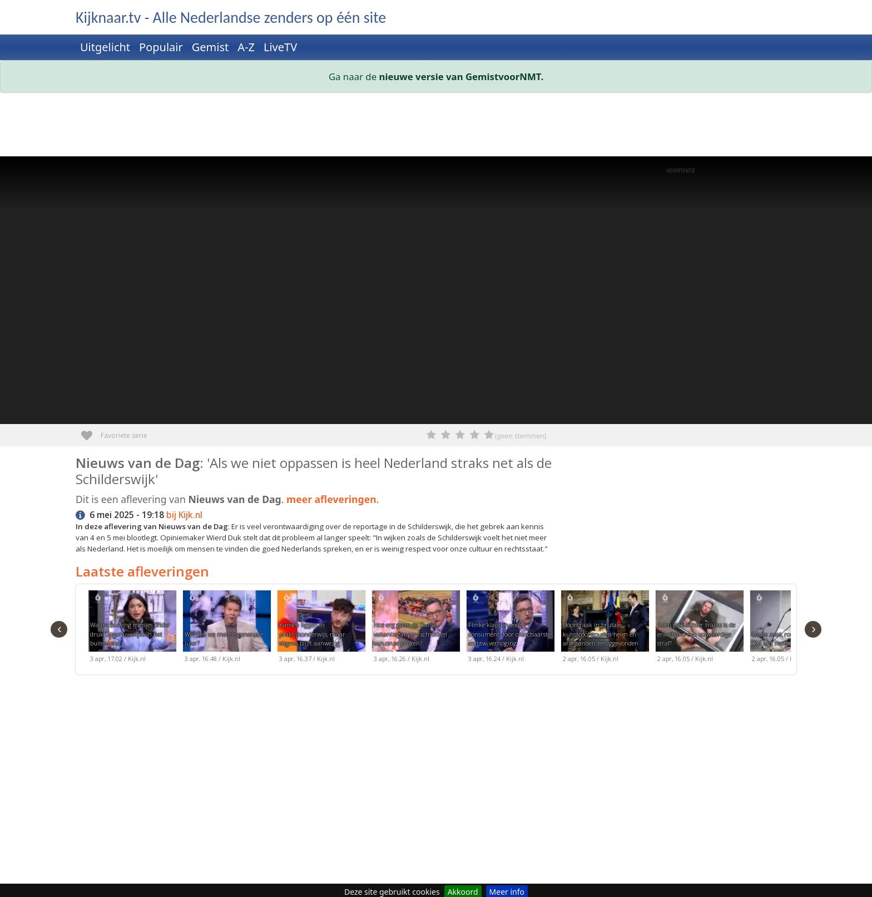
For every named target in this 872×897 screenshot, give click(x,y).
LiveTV (280, 47)
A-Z (246, 47)
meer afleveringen (331, 499)
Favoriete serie (91, 431)
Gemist (210, 47)
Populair (161, 47)
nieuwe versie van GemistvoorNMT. (461, 76)
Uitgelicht (105, 47)
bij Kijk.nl (184, 515)
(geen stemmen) (520, 436)
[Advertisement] (409, 127)
